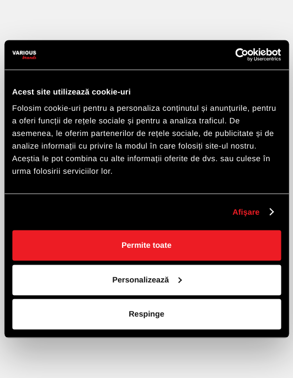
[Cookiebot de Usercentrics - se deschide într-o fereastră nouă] (235, 55)
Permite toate (146, 245)
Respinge (147, 314)
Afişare (246, 211)
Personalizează (146, 279)
